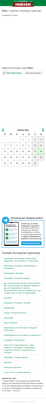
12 (5, 151)
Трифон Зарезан (21, 357)
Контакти (31, 402)
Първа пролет (19, 340)
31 (35, 163)
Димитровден (30, 293)
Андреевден (9, 258)
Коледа (7, 313)
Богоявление (9, 268)
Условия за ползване (18, 402)
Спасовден (17, 348)
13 (11, 151)
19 (5, 157)
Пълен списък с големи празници (17, 372)
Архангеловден (20, 261)
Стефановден (28, 348)
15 (23, 151)
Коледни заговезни (18, 313)
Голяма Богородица (22, 278)
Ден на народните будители (28, 286)
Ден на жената (9, 286)
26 (5, 163)
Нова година (9, 330)
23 (29, 157)
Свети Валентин (21, 345)
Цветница (8, 362)
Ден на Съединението (28, 290)
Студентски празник (12, 350)
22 (23, 157)
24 (35, 157)
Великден (20, 273)
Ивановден (8, 303)
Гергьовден (8, 278)
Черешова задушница (12, 367)
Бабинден (19, 266)
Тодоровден (8, 357)
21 (17, 157)
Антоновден (20, 258)
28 (17, 163)
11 (41, 145)
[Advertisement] (23, 41)
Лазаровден (8, 318)
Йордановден (9, 308)
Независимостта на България (15, 328)
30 (29, 163)
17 (35, 151)
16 (29, 151)
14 (17, 151)
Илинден (27, 303)
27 (11, 163)
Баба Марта (8, 266)
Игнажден (18, 303)
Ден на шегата (18, 293)
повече (16, 391)
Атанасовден (33, 261)
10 (35, 145)
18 (41, 151)
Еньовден (8, 298)
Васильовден (9, 273)
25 (41, 157)
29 (23, 163)
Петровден (8, 340)
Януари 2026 (23, 130)
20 (11, 157)
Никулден (33, 328)
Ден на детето (34, 283)
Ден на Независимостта (13, 288)
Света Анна (8, 345)
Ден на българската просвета (15, 283)
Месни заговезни (10, 323)
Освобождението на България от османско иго (22, 335)
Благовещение (30, 266)
